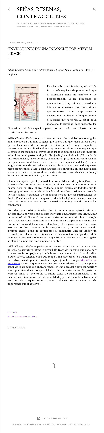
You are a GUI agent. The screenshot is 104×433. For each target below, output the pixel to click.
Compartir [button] (12, 312)
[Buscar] (94, 9)
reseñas (34, 316)
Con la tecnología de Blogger (52, 418)
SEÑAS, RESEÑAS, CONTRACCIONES (41, 13)
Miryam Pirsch (23, 316)
